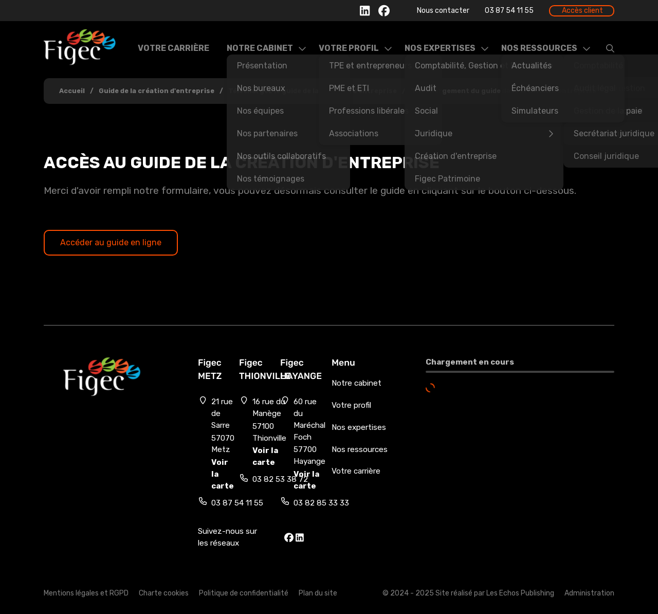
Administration (589, 593)
